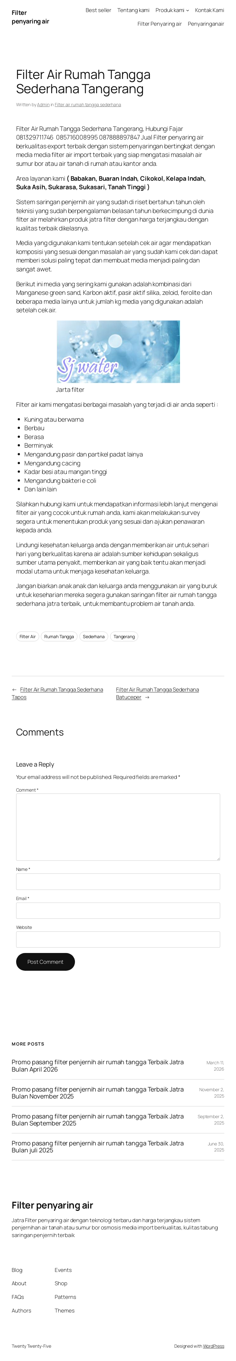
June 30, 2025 (216, 1147)
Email (22, 898)
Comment (27, 790)
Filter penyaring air (30, 17)
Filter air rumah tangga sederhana (88, 104)
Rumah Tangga (59, 636)
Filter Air (28, 636)
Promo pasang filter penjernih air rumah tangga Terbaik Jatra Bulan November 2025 (98, 1093)
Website (24, 927)
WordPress (213, 1346)
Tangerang (124, 636)
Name (23, 869)
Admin (43, 104)
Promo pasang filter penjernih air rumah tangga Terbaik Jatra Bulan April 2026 (98, 1066)
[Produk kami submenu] (187, 10)
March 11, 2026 (215, 1066)
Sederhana (94, 636)
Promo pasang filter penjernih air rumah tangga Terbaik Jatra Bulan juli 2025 (98, 1147)
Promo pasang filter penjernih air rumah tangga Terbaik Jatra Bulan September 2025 (98, 1120)
